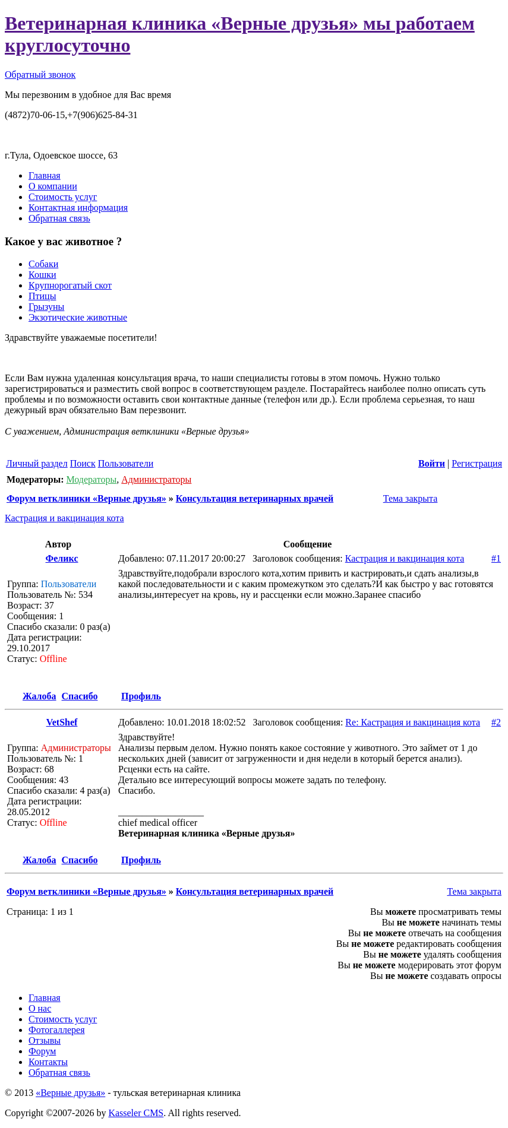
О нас (40, 1008)
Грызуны (46, 307)
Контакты (48, 1062)
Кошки (42, 275)
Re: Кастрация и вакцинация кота (412, 722)
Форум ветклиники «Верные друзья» (86, 498)
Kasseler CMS (135, 1113)
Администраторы (156, 479)
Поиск (83, 463)
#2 (496, 722)
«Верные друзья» (70, 1093)
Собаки (43, 264)
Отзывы (45, 1040)
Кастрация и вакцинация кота (64, 518)
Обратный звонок (40, 74)
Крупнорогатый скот (70, 285)
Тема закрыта (409, 498)
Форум (42, 1051)
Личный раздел (37, 463)
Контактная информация (78, 207)
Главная (45, 175)
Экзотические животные (78, 317)
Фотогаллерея (57, 1030)
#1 (496, 558)
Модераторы (91, 479)
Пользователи (126, 463)
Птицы (42, 296)
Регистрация (477, 463)
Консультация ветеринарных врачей (254, 498)
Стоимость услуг (63, 197)
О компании (53, 186)
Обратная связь (59, 218)
